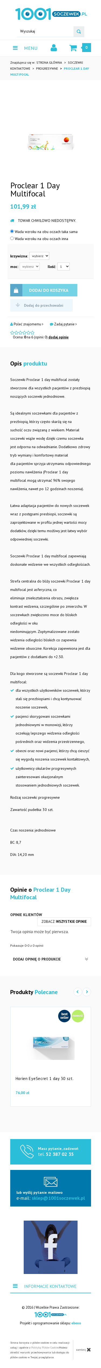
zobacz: (64, 921)
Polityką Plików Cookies (45, 1347)
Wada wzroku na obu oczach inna (39, 238)
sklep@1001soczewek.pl (58, 1198)
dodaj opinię (58, 337)
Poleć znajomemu (26, 324)
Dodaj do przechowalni (39, 305)
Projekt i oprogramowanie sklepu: (50, 1323)
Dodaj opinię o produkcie (50, 959)
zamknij (83, 1349)
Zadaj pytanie (63, 324)
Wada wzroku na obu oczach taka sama (44, 231)
